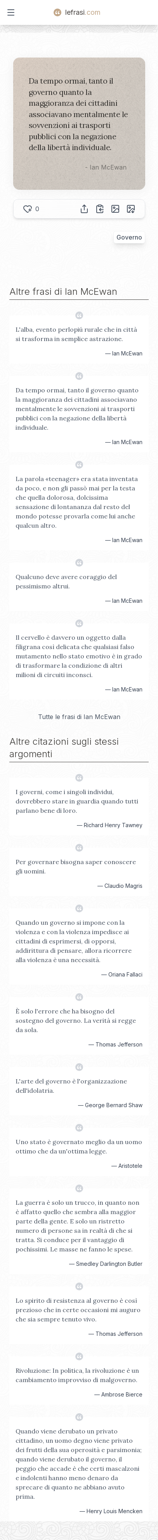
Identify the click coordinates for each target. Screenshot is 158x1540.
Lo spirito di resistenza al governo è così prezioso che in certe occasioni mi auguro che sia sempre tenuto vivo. (78, 1310)
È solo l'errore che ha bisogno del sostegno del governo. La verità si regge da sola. (76, 1020)
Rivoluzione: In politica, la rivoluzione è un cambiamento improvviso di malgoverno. (77, 1375)
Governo (129, 237)
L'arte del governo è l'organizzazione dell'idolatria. (71, 1085)
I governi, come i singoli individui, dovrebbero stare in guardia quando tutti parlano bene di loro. (77, 801)
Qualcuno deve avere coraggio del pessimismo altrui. (66, 581)
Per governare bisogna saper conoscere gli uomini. (76, 866)
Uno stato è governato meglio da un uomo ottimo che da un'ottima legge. (79, 1146)
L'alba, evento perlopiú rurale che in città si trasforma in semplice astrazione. (76, 334)
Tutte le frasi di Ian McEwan (79, 717)
